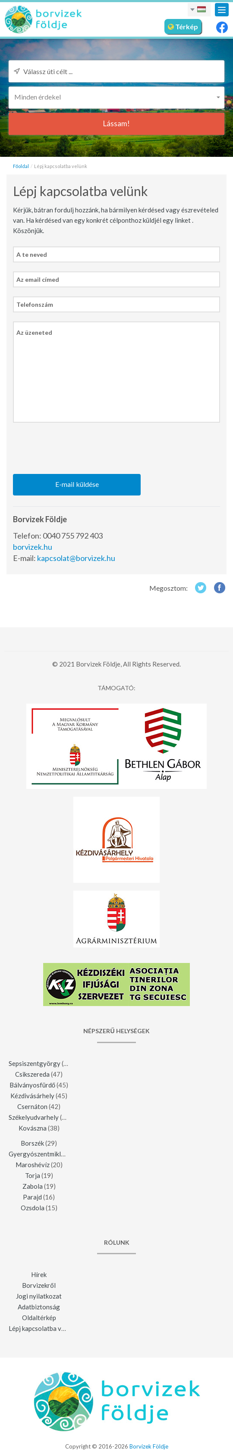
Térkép (183, 26)
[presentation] (78, 448)
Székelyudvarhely (34, 1117)
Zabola (32, 1186)
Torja (32, 1175)
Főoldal (21, 166)
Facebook (220, 587)
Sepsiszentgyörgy (34, 1063)
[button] (116, 96)
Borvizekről (38, 1285)
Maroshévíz (33, 1164)
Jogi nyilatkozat (39, 1296)
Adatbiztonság (39, 1307)
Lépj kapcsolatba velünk (42, 1328)
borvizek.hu (32, 546)
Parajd (32, 1197)
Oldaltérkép (39, 1317)
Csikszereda (32, 1074)
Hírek (39, 1274)
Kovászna (33, 1128)
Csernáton (32, 1106)
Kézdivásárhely (32, 1096)
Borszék (32, 1143)
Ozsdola (32, 1208)
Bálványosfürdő (32, 1085)
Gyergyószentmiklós (38, 1154)
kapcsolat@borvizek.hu (76, 558)
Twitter (200, 587)
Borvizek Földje (148, 1446)
